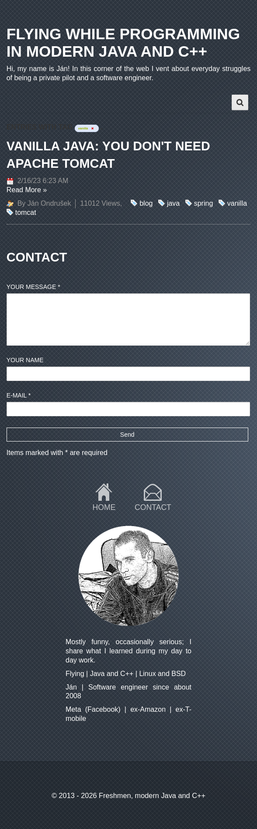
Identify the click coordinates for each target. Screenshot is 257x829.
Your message (33, 286)
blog (146, 203)
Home (104, 507)
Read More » (27, 190)
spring (203, 203)
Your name (25, 360)
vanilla (237, 203)
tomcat (25, 212)
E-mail (19, 395)
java (173, 203)
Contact (153, 507)
